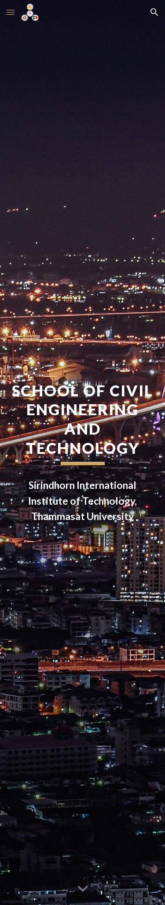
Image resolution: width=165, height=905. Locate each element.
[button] (10, 12)
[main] (82, 423)
